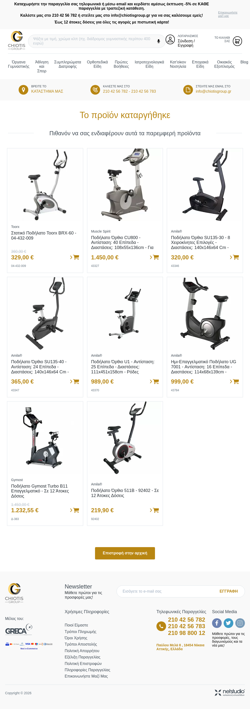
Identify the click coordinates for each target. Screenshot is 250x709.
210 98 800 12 (186, 633)
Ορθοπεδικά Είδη (97, 64)
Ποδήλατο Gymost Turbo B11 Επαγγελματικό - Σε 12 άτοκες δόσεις (40, 491)
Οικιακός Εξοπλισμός (224, 64)
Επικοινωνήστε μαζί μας (227, 14)
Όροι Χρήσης (76, 638)
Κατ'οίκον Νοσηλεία (178, 64)
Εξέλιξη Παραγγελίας (82, 657)
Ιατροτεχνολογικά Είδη (149, 64)
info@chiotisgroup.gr (213, 91)
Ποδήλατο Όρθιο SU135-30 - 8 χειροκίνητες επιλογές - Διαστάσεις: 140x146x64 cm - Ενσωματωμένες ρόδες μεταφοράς (200, 247)
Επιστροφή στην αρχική (125, 553)
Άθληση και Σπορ (41, 66)
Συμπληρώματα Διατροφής (67, 64)
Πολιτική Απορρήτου (82, 651)
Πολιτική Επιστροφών (83, 664)
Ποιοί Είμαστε (76, 625)
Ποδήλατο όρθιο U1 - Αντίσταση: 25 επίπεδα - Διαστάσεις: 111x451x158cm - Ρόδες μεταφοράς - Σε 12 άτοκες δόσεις (123, 369)
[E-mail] (169, 591)
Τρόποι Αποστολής (81, 644)
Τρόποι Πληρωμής (80, 632)
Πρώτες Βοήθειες (121, 64)
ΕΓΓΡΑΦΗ (229, 591)
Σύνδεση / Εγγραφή (186, 43)
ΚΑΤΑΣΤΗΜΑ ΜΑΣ (47, 91)
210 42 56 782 (115, 91)
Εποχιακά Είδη (200, 64)
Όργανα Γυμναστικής (18, 64)
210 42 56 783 (143, 91)
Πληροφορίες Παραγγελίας (87, 670)
